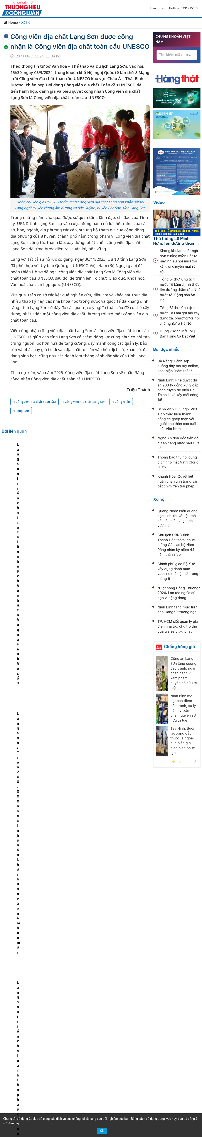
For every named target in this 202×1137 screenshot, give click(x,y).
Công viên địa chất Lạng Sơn (85, 411)
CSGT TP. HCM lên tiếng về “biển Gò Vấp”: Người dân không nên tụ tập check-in (110, 978)
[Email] (44, 1069)
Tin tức (35, 1030)
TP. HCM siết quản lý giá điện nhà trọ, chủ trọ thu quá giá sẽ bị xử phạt (178, 626)
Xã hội (26, 22)
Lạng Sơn (22, 420)
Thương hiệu (72, 1030)
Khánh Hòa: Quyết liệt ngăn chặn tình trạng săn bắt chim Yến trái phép (178, 481)
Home (11, 22)
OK (102, 1130)
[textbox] (177, 54)
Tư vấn (86, 1037)
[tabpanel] (41, 487)
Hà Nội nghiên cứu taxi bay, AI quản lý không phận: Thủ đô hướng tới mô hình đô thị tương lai (110, 694)
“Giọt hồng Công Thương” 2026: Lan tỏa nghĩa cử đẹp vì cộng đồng (179, 593)
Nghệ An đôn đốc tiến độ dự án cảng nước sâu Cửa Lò (179, 443)
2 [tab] (180, 762)
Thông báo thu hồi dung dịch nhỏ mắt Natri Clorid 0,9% (178, 462)
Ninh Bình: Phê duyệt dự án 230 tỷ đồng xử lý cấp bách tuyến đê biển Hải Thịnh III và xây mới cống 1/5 (178, 390)
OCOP (168, 1030)
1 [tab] (173, 762)
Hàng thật (157, 8)
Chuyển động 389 (102, 1030)
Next (195, 761)
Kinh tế (51, 1030)
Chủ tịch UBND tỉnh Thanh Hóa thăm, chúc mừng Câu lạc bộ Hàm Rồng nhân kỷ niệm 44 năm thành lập (110, 647)
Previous (158, 761)
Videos (116, 1037)
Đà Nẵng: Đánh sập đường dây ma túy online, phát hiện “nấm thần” (178, 366)
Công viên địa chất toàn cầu (36, 411)
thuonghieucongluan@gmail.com (96, 1075)
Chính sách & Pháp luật (140, 1030)
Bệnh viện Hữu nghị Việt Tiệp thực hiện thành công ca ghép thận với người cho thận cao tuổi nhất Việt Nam (177, 419)
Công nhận (122, 411)
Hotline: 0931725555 (183, 8)
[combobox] (177, 55)
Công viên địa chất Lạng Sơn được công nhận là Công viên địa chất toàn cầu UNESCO (76, 46)
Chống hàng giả (179, 646)
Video (159, 202)
